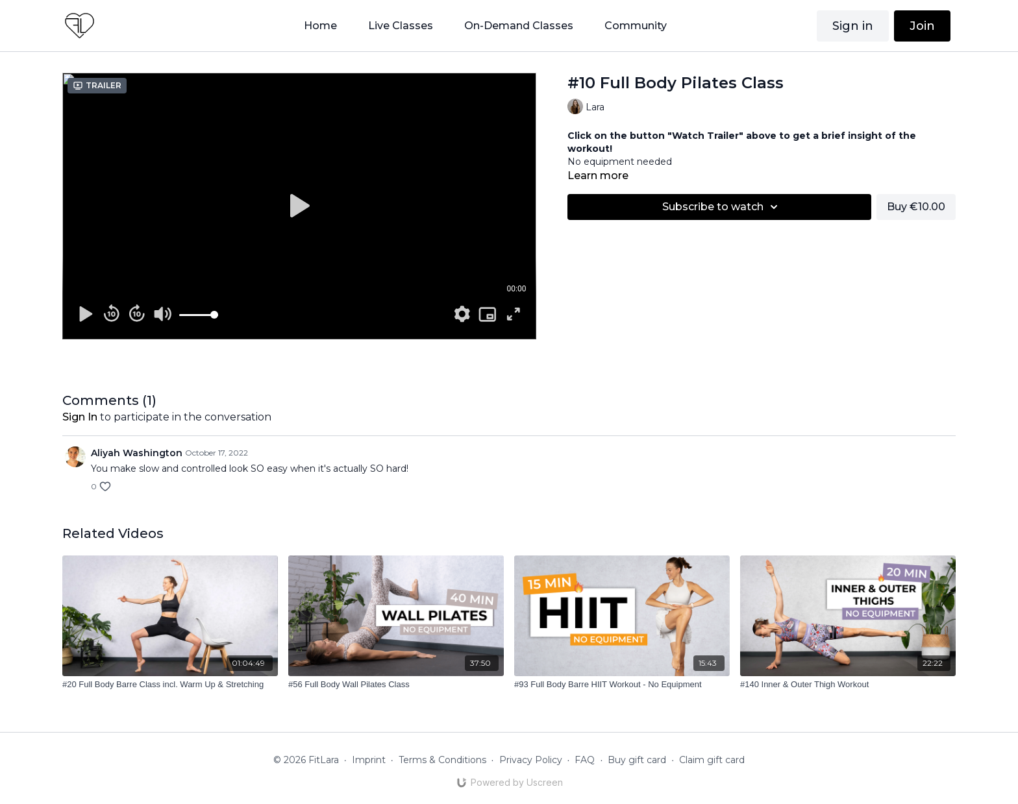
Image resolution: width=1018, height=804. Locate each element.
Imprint (369, 760)
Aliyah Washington (136, 453)
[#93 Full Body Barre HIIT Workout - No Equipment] (622, 684)
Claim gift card (712, 760)
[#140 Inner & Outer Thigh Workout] (848, 684)
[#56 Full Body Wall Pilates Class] (396, 684)
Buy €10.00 (916, 207)
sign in (79, 417)
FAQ (585, 760)
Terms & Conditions (442, 760)
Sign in (852, 26)
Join (922, 26)
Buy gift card (637, 760)
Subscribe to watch (722, 207)
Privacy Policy (530, 760)
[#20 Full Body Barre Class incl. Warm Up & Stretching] (170, 684)
